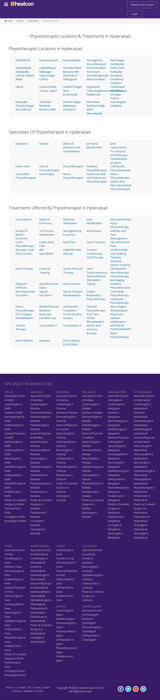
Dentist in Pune (13, 567)
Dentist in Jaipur (65, 619)
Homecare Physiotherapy (119, 301)
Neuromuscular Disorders (25, 293)
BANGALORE (117, 392)
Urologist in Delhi (15, 517)
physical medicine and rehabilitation (71, 147)
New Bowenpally (70, 92)
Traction (92, 250)
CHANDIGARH (91, 606)
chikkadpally (23, 68)
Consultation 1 (48, 325)
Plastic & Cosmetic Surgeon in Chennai (67, 488)
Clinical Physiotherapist (49, 168)
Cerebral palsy (72, 314)
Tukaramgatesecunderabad (104, 90)
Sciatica (68, 318)
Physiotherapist (73, 166)
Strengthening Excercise (72, 232)
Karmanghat (118, 102)
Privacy (37, 687)
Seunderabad (72, 68)
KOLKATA (88, 392)
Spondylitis (46, 253)
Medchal (44, 106)
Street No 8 (70, 75)
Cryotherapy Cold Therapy (95, 255)
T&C (30, 687)
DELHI (9, 392)
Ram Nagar (117, 60)
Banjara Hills (71, 72)
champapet (117, 87)
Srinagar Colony (115, 96)
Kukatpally (22, 72)
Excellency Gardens (117, 81)
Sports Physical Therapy (72, 270)
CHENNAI (62, 392)
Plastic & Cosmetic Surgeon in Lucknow (93, 596)
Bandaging (117, 280)
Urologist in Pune (15, 671)
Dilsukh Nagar (72, 102)
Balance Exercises (45, 221)
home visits (23, 166)
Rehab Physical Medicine (49, 308)
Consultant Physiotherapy (119, 293)
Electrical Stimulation (70, 221)
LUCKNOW (89, 546)
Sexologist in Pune (15, 675)
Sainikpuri (69, 109)
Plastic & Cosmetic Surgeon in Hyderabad (144, 508)
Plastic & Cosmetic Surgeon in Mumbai (41, 504)
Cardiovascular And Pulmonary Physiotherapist (97, 177)
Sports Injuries (96, 242)
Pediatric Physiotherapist (97, 168)
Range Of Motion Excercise (22, 234)
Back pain (45, 314)
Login (135, 13)
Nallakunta (93, 94)
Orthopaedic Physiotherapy (119, 270)
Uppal (19, 87)
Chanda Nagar (25, 106)
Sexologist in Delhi (15, 521)
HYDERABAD (142, 392)
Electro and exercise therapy (94, 329)
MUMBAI (36, 392)
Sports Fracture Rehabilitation (72, 293)
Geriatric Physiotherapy (96, 308)
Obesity (68, 253)
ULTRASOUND (119, 250)
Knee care (116, 314)
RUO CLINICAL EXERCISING (71, 342)
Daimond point (48, 60)
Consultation (24, 219)
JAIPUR (61, 606)
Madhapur (69, 106)
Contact (21, 687)
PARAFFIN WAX (72, 250)
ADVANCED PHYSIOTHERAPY (120, 327)
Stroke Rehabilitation (95, 320)
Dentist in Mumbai (41, 412)
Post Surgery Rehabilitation (24, 316)
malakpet (116, 75)
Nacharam (93, 72)
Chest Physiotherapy (25, 244)
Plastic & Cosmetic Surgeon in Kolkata (93, 504)
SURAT (61, 546)
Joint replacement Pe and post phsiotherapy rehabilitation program (119, 153)
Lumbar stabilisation (118, 320)
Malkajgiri (45, 72)
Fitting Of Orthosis (21, 285)
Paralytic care (47, 318)
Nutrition (44, 340)
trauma (44, 143)
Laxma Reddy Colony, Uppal (48, 88)
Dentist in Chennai (67, 412)
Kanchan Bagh (96, 106)
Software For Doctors (142, 4)
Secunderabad (96, 68)
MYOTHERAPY (24, 340)
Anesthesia (94, 231)
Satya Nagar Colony (47, 77)
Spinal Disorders (45, 293)
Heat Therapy (24, 268)
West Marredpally (94, 111)
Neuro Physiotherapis (120, 176)
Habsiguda (70, 79)
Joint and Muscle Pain (94, 145)
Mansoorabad (96, 79)
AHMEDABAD (39, 546)
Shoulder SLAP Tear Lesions (25, 251)
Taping (91, 284)
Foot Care (93, 314)
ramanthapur (47, 68)
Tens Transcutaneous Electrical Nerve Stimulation (97, 274)
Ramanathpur (72, 60)
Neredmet (93, 102)
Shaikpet (116, 106)
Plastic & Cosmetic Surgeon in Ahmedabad (41, 629)
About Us (10, 687)
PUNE (8, 546)
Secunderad (23, 109)
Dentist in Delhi (13, 412)
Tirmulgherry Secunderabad (96, 62)
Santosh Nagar (72, 87)
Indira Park (117, 68)
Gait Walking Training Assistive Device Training (120, 259)
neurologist (46, 174)
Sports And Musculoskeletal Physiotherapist (120, 185)
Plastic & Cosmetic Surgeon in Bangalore (119, 508)
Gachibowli (117, 64)
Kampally (116, 72)
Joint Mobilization (94, 221)
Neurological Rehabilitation (119, 308)
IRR (41, 250)
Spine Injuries (71, 284)
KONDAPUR (23, 60)
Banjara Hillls (47, 109)
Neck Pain (69, 242)
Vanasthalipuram (98, 75)
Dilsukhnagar (118, 90)
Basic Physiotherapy (119, 335)
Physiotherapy (119, 276)
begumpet (93, 87)
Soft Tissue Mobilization (47, 232)
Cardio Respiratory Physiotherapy (96, 295)
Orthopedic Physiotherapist (120, 168)
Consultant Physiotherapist (26, 176)
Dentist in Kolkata (92, 412)
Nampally (22, 102)
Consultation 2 (72, 325)
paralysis (21, 143)
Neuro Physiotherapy (25, 308)
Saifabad (45, 102)
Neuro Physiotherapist (73, 176)
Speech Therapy (21, 327)
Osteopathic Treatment (71, 308)
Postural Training (44, 270)
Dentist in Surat (65, 558)
